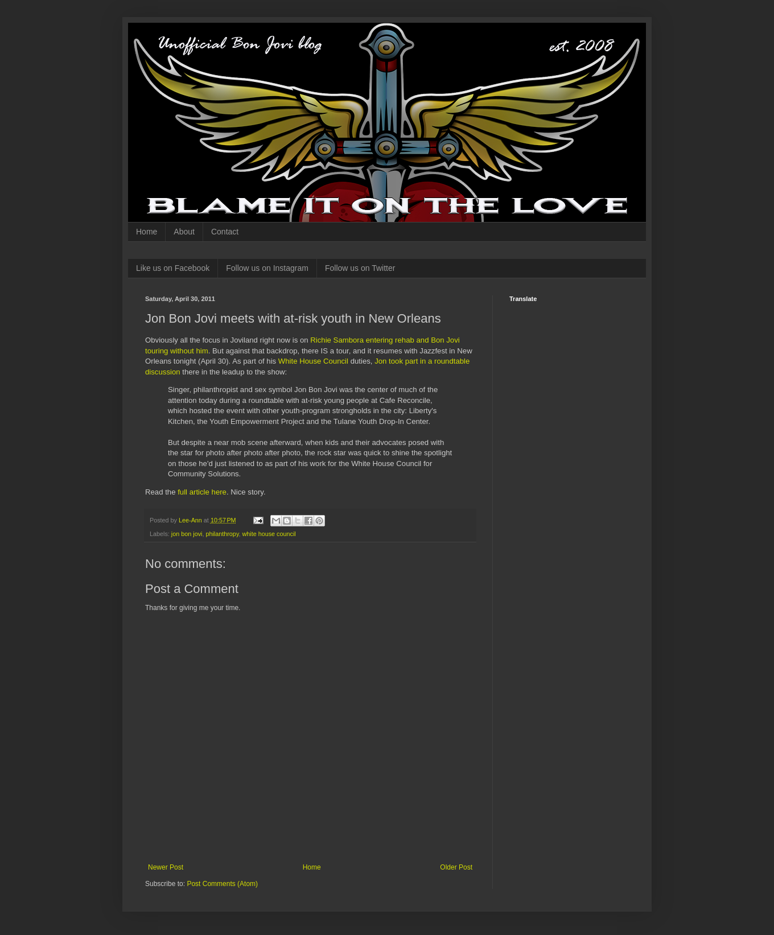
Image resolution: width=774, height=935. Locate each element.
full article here (202, 492)
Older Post (456, 867)
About (184, 231)
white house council (268, 533)
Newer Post (165, 867)
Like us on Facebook (172, 268)
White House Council (313, 361)
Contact (224, 231)
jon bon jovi (187, 533)
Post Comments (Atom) (222, 884)
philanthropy (221, 533)
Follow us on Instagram (267, 268)
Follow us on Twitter (360, 268)
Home (146, 231)
